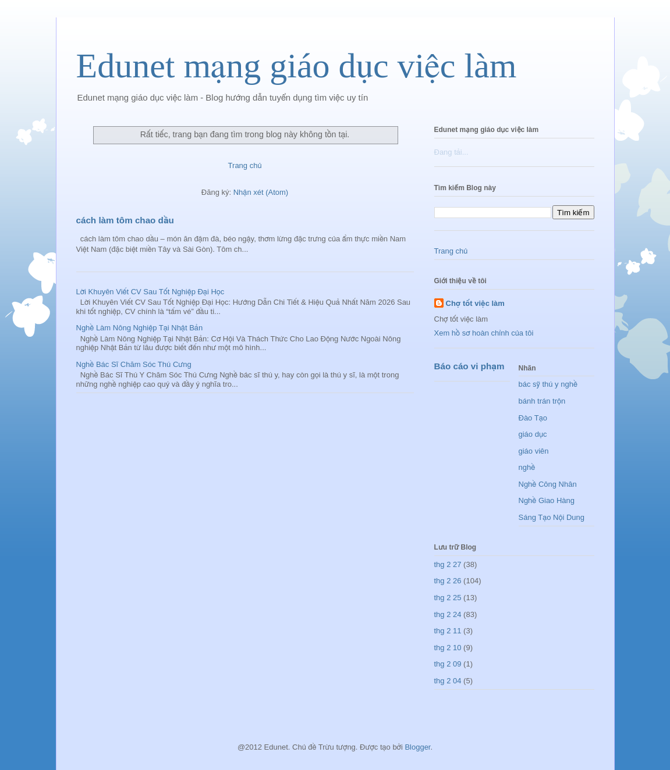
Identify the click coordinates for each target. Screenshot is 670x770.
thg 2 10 (448, 647)
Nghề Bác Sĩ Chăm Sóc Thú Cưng (134, 364)
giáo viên (534, 451)
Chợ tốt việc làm (475, 303)
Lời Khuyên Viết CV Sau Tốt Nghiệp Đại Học (150, 291)
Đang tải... (451, 152)
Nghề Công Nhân (548, 484)
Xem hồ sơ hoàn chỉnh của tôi (484, 333)
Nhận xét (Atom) (260, 192)
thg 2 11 (448, 630)
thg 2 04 (448, 680)
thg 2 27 (448, 564)
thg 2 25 (448, 597)
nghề (527, 467)
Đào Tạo (533, 417)
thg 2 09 (448, 664)
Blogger (417, 747)
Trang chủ (245, 165)
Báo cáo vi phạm (469, 366)
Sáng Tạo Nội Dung (552, 517)
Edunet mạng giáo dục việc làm (296, 66)
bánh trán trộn (542, 401)
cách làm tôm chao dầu (125, 220)
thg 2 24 (448, 614)
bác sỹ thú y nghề (548, 384)
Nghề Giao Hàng (547, 500)
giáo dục (533, 434)
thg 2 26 (448, 580)
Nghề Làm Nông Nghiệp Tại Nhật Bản (139, 327)
